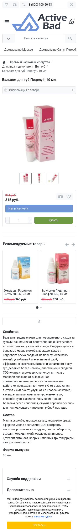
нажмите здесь (43, 516)
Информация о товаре (39, 90)
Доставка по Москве (18, 49)
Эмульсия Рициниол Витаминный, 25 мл (18, 292)
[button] (40, 307)
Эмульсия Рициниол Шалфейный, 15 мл (55, 292)
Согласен (39, 525)
